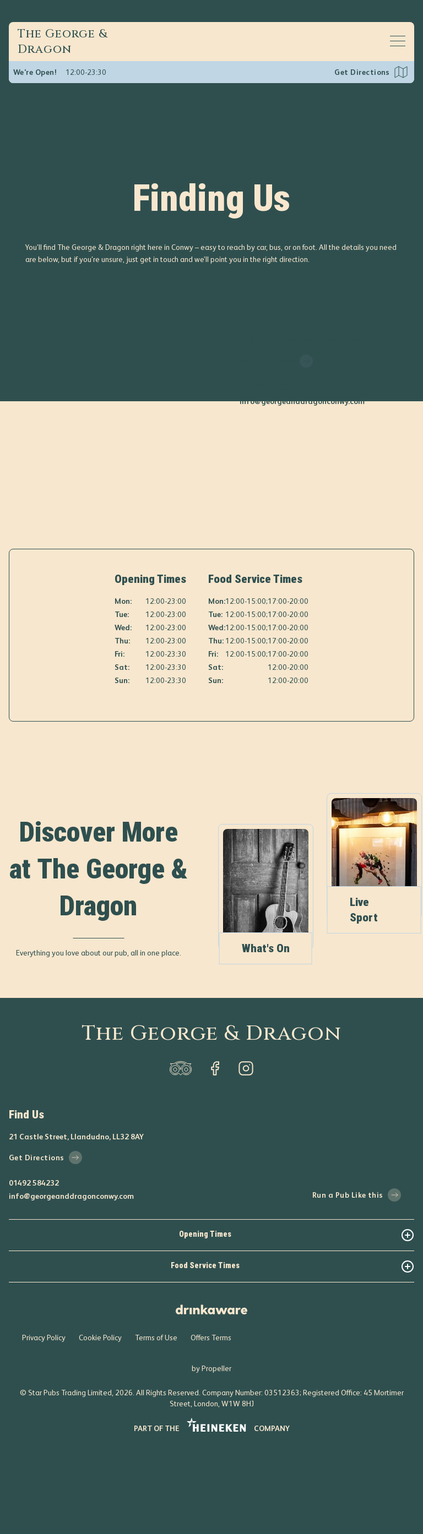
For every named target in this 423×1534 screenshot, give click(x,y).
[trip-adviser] (181, 1152)
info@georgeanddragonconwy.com (71, 1279)
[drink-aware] (211, 1388)
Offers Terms (211, 1421)
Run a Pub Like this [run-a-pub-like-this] (356, 1278)
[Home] (73, 41)
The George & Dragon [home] (211, 1117)
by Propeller (211, 1452)
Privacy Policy (44, 1421)
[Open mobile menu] (397, 40)
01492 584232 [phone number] (265, 387)
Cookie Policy (100, 1421)
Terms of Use (156, 1421)
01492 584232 (34, 1266)
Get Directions (362, 72)
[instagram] (246, 1152)
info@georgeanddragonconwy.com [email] (302, 401)
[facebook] (215, 1152)
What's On (298, 1032)
